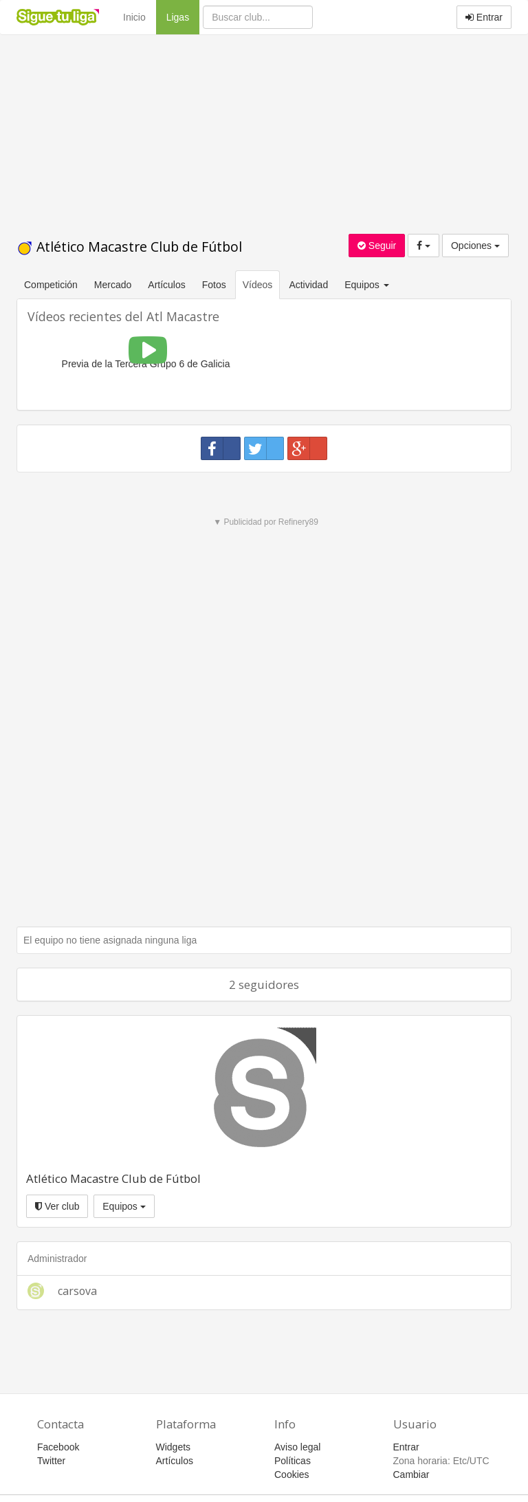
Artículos (166, 284)
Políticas (292, 1460)
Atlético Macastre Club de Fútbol (129, 246)
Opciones (475, 245)
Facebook (58, 1446)
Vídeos (258, 284)
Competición (51, 284)
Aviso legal (297, 1446)
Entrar (484, 17)
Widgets (173, 1446)
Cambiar (411, 1474)
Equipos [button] (367, 284)
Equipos (123, 1206)
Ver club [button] (57, 1206)
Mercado (112, 284)
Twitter (51, 1460)
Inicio (134, 17)
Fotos (214, 284)
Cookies (291, 1474)
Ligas (182, 16)
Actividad (308, 284)
